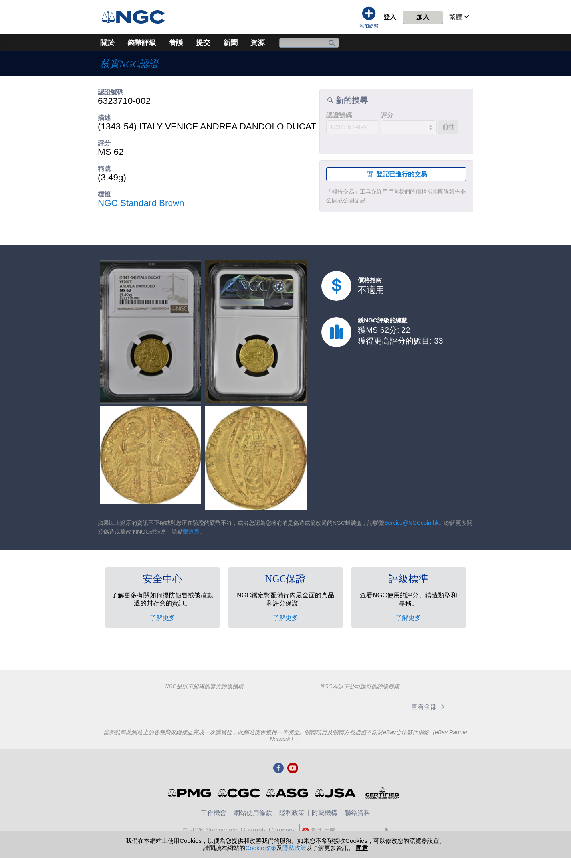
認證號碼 (339, 115)
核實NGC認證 (129, 64)
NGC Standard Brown (141, 203)
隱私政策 (292, 812)
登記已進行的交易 (396, 174)
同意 (362, 847)
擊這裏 (191, 531)
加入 (422, 17)
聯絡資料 (357, 812)
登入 (389, 17)
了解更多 (162, 617)
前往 (448, 126)
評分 (387, 115)
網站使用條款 (253, 812)
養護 (176, 43)
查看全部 (429, 706)
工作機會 (213, 812)
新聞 (230, 43)
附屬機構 (324, 812)
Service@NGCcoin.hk (411, 523)
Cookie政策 (260, 847)
